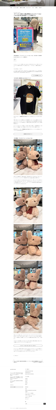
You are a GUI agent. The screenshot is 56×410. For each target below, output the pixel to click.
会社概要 (26, 391)
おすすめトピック (16, 355)
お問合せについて (27, 397)
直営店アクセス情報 (22, 7)
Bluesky (26, 384)
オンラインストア (28, 7)
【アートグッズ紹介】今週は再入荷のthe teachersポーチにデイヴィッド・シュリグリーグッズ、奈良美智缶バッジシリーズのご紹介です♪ (16, 374)
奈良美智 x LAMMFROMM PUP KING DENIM (30, 390)
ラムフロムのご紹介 (15, 7)
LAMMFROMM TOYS (27, 372)
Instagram (26, 378)
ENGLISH (40, 7)
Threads (26, 381)
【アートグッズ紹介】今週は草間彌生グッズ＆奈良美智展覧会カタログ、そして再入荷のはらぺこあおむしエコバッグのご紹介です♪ (16, 378)
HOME (11, 7)
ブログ (33, 7)
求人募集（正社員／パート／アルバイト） (30, 394)
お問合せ (36, 7)
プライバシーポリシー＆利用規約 (29, 393)
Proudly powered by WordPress (23, 408)
